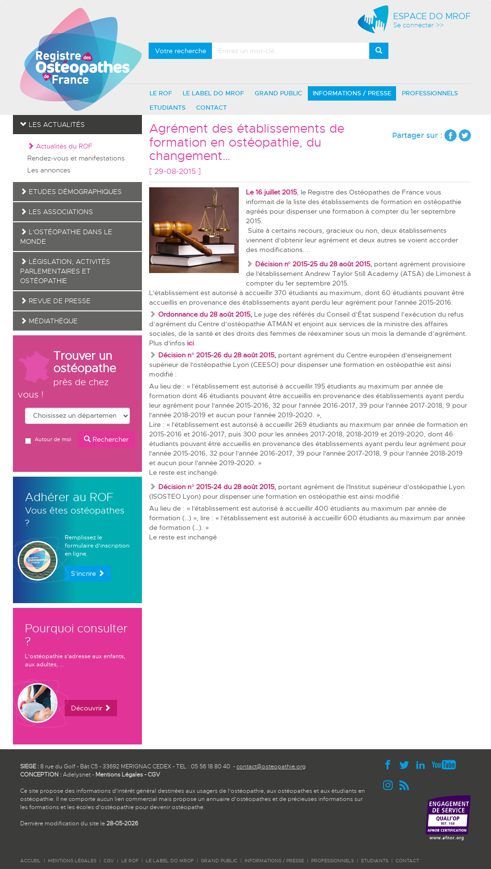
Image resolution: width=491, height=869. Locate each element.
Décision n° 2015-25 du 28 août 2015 (313, 264)
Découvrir (91, 708)
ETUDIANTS (168, 107)
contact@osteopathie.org (270, 766)
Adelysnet (77, 774)
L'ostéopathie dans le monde (66, 237)
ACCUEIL (30, 861)
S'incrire (88, 573)
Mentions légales (72, 861)
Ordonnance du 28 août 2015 (204, 314)
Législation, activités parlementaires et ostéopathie (65, 271)
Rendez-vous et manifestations (76, 158)
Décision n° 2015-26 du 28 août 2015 (216, 355)
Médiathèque (49, 321)
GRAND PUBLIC (278, 93)
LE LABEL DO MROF (213, 93)
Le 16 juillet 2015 (271, 192)
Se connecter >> (418, 25)
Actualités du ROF (59, 146)
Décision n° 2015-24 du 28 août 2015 (216, 486)
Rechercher (106, 439)
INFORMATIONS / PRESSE (352, 93)
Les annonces (48, 170)
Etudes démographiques (71, 191)
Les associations (56, 211)
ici (190, 343)
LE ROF (161, 93)
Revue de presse (55, 301)
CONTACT (211, 107)
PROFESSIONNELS (430, 93)
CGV (154, 774)
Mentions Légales (119, 774)
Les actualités (52, 124)
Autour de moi (48, 440)
